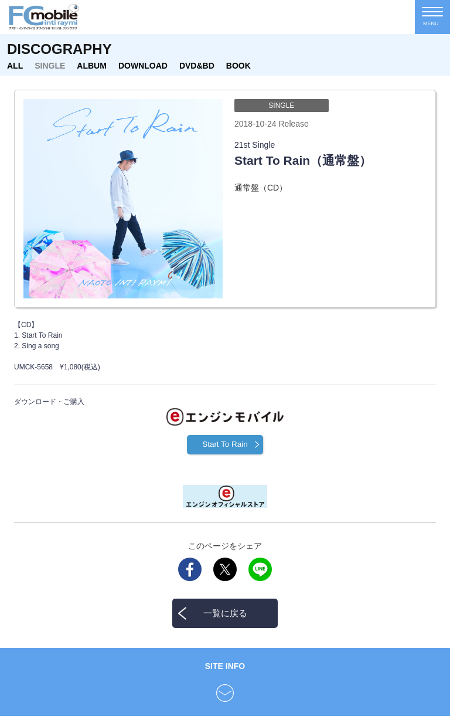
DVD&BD (196, 65)
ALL (15, 65)
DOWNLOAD (143, 65)
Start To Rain (225, 448)
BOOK (238, 65)
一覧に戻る (225, 617)
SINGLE (50, 65)
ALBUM (92, 65)
